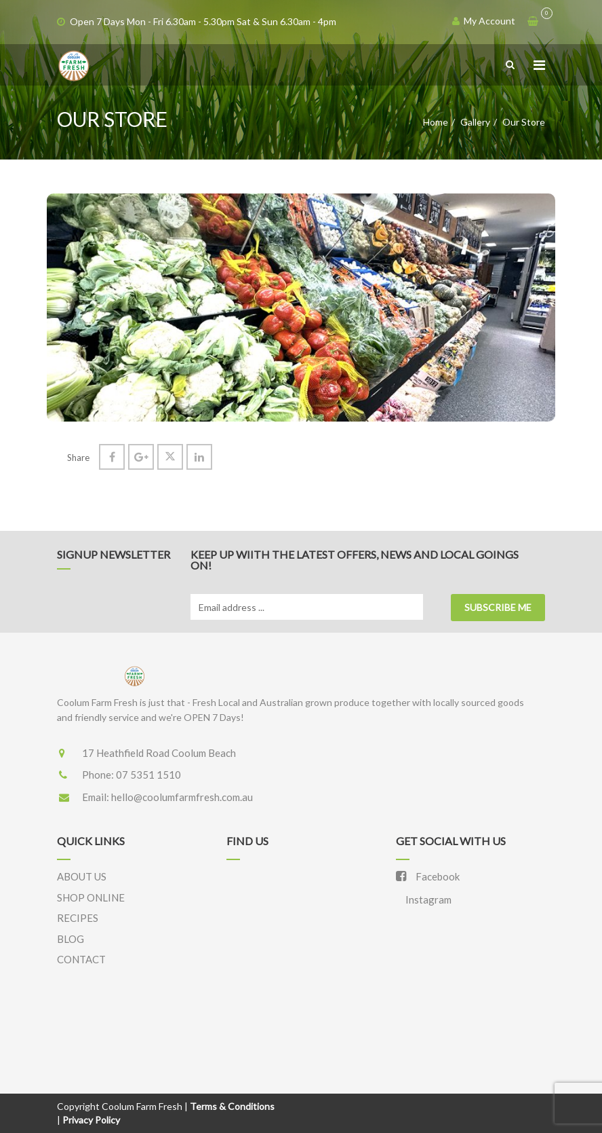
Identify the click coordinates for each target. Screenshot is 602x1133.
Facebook (428, 876)
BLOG (70, 939)
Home (435, 122)
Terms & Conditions (232, 1106)
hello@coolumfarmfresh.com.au (182, 797)
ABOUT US (81, 876)
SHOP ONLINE (91, 897)
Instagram (427, 899)
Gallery (475, 122)
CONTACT (81, 959)
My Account (483, 20)
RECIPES (77, 918)
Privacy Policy (91, 1120)
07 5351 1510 (148, 774)
